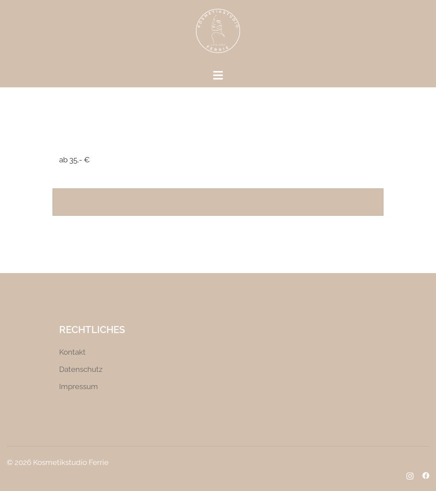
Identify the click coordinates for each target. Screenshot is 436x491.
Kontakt (72, 352)
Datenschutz (80, 369)
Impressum (78, 386)
